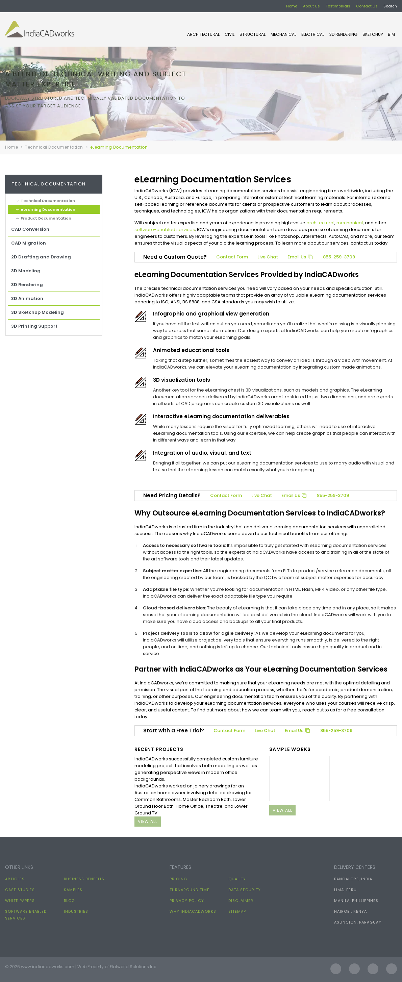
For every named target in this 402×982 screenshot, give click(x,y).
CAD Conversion (30, 229)
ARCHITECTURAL (203, 34)
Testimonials (338, 6)
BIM (391, 34)
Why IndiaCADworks (193, 911)
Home (291, 6)
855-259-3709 (339, 257)
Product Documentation (46, 218)
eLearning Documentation (48, 209)
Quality (237, 879)
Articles (15, 879)
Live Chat (267, 257)
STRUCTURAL (253, 34)
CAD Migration (28, 243)
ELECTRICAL (312, 34)
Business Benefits (84, 879)
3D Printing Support (34, 326)
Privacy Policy (187, 900)
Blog (69, 900)
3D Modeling (26, 271)
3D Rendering (343, 34)
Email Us (300, 257)
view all (147, 821)
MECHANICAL (283, 34)
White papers (20, 900)
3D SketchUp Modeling (37, 312)
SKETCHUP (372, 34)
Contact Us (367, 6)
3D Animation (27, 298)
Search (390, 6)
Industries (76, 911)
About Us (311, 6)
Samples (73, 889)
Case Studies (20, 889)
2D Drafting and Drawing (41, 257)
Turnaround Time (189, 889)
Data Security (244, 889)
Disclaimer (240, 900)
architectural (320, 223)
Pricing (178, 879)
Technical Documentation (54, 147)
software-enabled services (164, 229)
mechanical (349, 223)
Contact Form (232, 257)
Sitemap (237, 911)
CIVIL (229, 34)
